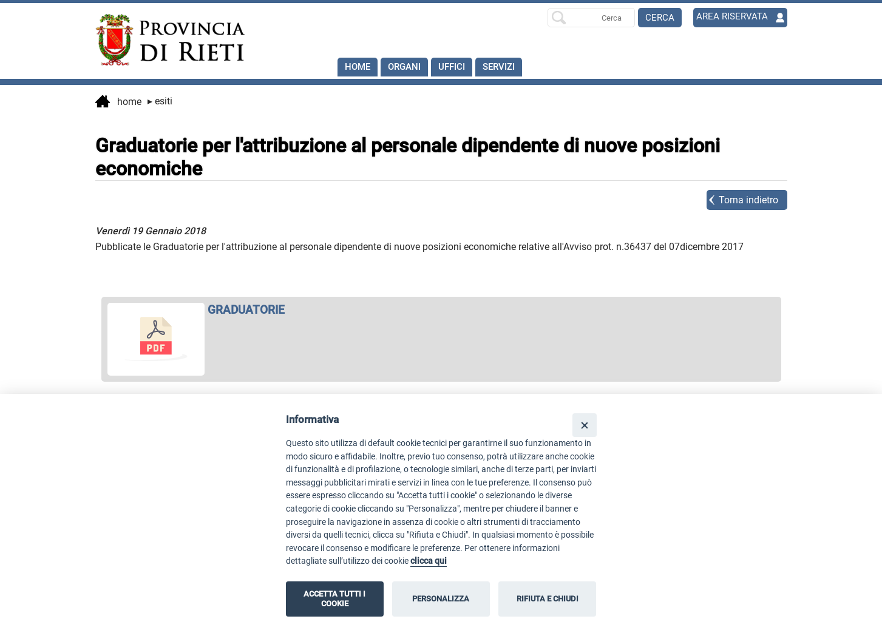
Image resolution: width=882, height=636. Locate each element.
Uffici (457, 67)
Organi (408, 67)
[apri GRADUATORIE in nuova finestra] (441, 310)
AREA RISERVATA (733, 17)
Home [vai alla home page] (118, 102)
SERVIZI (508, 67)
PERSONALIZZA (440, 598)
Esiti (160, 101)
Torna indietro (748, 200)
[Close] (584, 425)
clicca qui (428, 561)
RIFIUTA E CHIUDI (547, 598)
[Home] (164, 40)
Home (358, 67)
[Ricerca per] (591, 17)
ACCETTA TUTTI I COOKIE (334, 598)
